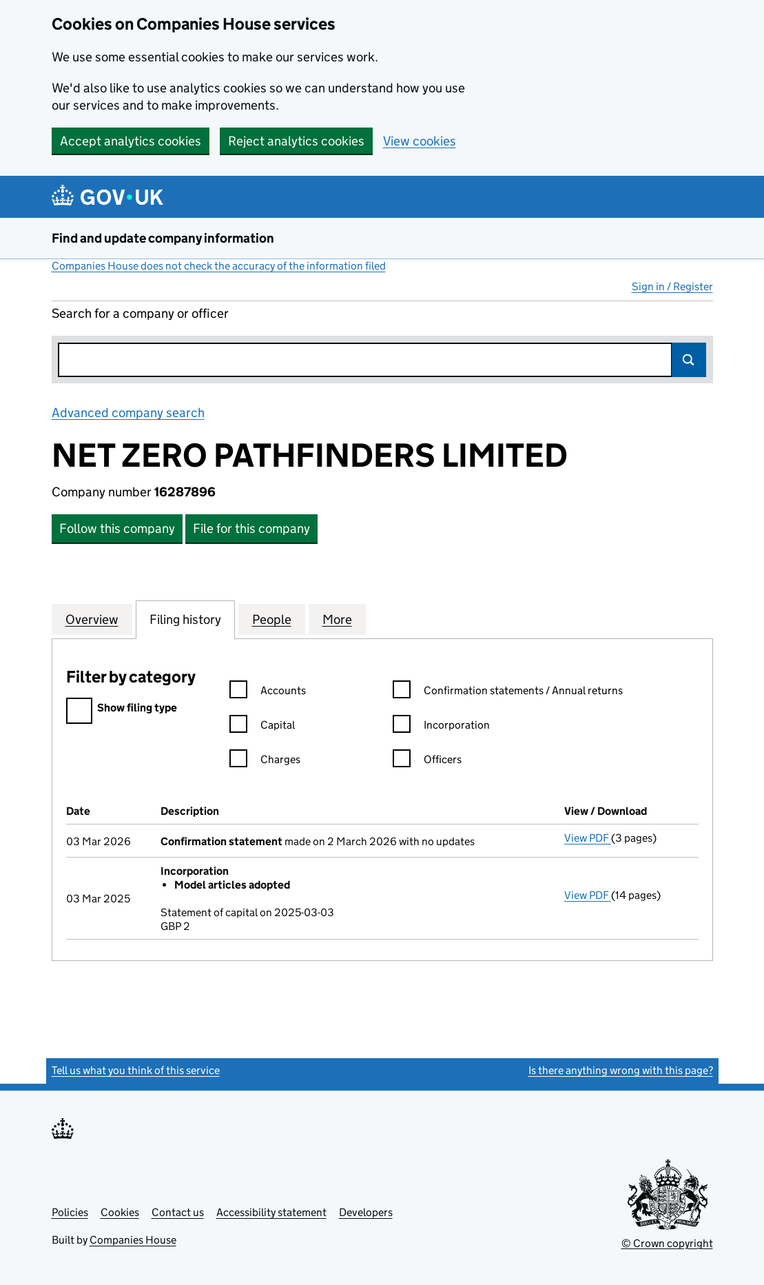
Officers (427, 761)
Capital (262, 727)
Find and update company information (163, 238)
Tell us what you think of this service (136, 1070)
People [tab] (271, 619)
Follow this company (117, 528)
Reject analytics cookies (296, 141)
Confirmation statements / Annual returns (508, 692)
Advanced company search (128, 413)
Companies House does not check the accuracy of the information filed (219, 265)
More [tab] (337, 619)
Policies (70, 1212)
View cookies (419, 141)
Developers (366, 1212)
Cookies (120, 1212)
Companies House (133, 1239)
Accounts (267, 692)
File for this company (251, 528)
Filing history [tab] (185, 619)
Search (689, 360)
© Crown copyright (667, 1243)
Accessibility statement (271, 1212)
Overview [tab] (91, 619)
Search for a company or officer (140, 313)
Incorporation (441, 727)
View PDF (587, 837)
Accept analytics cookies (130, 141)
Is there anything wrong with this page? (620, 1070)
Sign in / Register (672, 286)
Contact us (178, 1212)
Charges (264, 761)
